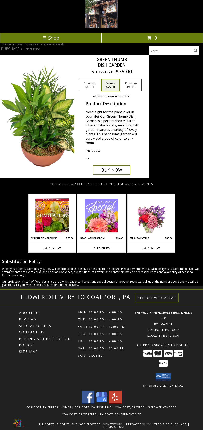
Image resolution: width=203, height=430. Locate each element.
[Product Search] (170, 50)
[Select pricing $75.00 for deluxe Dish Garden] (110, 85)
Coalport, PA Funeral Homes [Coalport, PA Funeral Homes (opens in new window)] (48, 407)
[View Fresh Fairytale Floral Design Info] (151, 215)
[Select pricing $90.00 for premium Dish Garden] (130, 85)
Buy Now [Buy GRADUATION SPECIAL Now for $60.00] (102, 247)
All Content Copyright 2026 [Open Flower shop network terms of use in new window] (62, 424)
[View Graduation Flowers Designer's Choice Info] (52, 215)
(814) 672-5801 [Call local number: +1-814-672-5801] (169, 335)
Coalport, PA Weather (79, 414)
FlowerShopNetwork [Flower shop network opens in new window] (104, 424)
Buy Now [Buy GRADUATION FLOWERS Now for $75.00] (52, 247)
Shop (51, 37)
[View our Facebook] (88, 402)
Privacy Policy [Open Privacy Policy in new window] (138, 424)
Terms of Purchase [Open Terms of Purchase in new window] (170, 424)
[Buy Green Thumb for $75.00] (111, 170)
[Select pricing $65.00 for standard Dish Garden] (90, 85)
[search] (195, 50)
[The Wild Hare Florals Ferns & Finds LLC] (101, 27)
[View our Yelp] (115, 402)
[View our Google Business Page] (101, 402)
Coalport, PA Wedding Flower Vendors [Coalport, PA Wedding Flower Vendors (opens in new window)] (146, 407)
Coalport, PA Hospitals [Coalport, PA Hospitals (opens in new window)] (93, 407)
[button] (163, 377)
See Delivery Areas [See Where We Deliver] (157, 297)
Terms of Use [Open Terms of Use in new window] (114, 426)
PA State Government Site (120, 414)
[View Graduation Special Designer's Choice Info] (101, 215)
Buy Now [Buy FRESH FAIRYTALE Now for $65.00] (151, 247)
